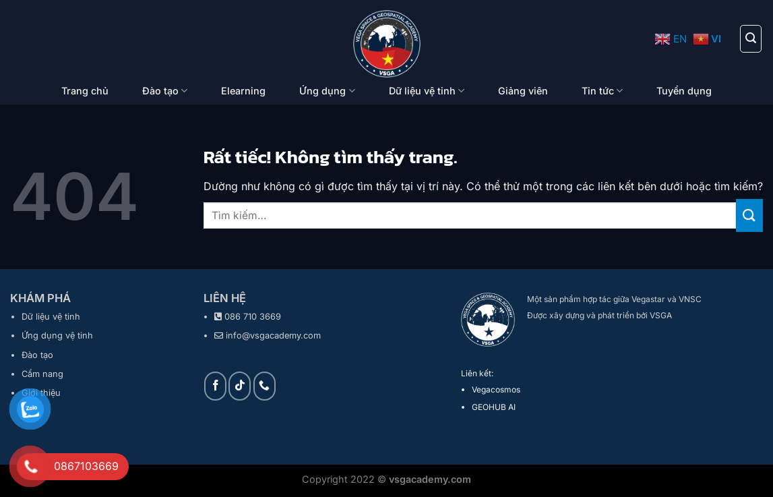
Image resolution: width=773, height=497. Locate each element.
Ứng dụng (326, 90)
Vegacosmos (496, 389)
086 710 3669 (252, 317)
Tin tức (602, 90)
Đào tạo (164, 90)
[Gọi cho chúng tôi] (264, 386)
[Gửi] (749, 215)
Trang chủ (85, 90)
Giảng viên (523, 90)
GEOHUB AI (494, 407)
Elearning (243, 90)
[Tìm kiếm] (751, 38)
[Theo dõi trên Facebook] (215, 386)
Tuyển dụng (684, 90)
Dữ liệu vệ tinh (426, 90)
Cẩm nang (42, 374)
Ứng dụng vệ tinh (57, 335)
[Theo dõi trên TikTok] (239, 386)
